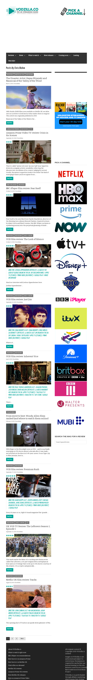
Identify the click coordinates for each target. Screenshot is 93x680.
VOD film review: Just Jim (19, 300)
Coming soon (63, 56)
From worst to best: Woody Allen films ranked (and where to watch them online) (27, 418)
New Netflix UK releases (17, 676)
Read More (9, 124)
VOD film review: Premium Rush (22, 470)
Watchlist (11, 61)
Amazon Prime (13, 130)
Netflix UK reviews (15, 670)
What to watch (33, 56)
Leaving (76, 55)
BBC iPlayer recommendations (19, 657)
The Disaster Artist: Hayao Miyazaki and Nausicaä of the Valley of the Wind (26, 80)
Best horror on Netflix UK (17, 663)
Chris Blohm (17, 85)
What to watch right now (17, 654)
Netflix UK (19, 76)
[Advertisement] (46, 37)
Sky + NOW (28, 237)
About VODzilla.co (14, 650)
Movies (10, 76)
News (21, 56)
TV (31, 130)
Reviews (11, 56)
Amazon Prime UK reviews (18, 673)
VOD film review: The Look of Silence (25, 240)
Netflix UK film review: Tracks (21, 581)
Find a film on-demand (16, 666)
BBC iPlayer (11, 186)
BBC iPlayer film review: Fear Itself (23, 189)
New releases (48, 56)
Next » (22, 639)
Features (11, 413)
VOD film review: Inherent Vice (22, 357)
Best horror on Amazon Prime (19, 660)
